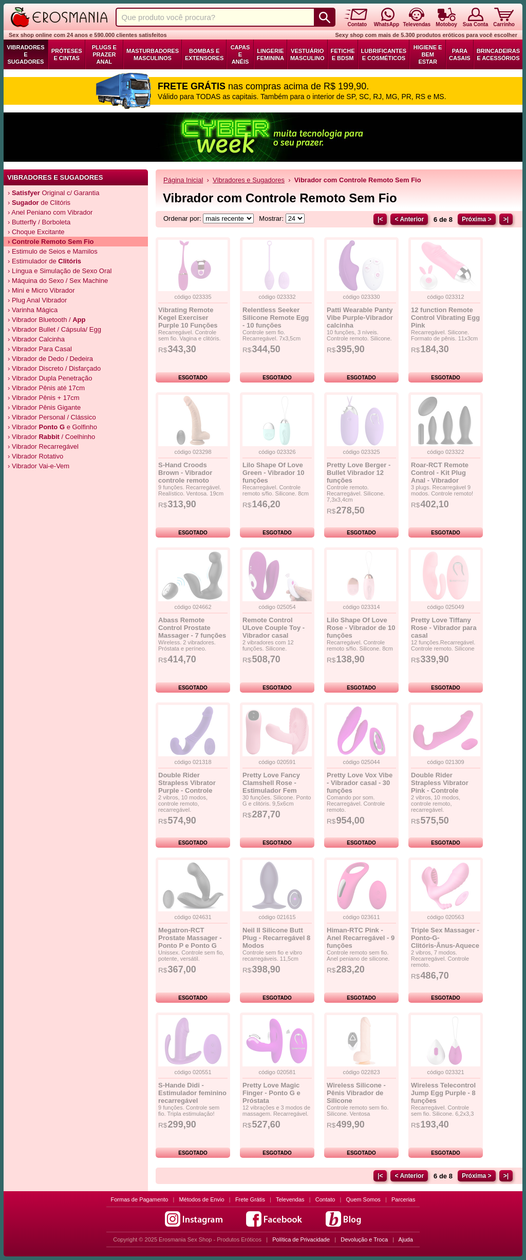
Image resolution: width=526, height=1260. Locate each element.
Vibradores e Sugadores (25, 54)
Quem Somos (363, 1199)
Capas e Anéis (240, 54)
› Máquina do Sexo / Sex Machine (58, 280)
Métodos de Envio (201, 1199)
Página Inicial (183, 180)
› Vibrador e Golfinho (52, 427)
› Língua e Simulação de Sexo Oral (59, 271)
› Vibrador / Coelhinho (51, 437)
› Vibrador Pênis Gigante (44, 407)
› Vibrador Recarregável (43, 446)
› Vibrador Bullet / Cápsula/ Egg (54, 329)
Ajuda (406, 1239)
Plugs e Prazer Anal (104, 54)
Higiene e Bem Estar (428, 54)
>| (506, 219)
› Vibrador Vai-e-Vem (38, 466)
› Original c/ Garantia (53, 193)
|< (380, 219)
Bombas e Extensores (204, 54)
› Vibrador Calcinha (36, 339)
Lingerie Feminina (270, 54)
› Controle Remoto (51, 241)
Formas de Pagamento (139, 1199)
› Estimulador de (44, 261)
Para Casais (460, 54)
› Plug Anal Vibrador (37, 300)
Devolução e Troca (364, 1239)
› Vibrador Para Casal (40, 349)
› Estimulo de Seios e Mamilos (53, 251)
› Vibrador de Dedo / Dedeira (50, 358)
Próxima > (477, 219)
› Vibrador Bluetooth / (47, 319)
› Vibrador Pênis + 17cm (44, 398)
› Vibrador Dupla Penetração (50, 378)
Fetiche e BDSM (343, 54)
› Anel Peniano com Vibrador (50, 212)
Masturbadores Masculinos (152, 54)
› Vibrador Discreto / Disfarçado (54, 368)
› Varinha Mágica (33, 310)
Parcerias (403, 1199)
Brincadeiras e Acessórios (498, 54)
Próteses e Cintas (66, 54)
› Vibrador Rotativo (35, 456)
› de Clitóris (39, 202)
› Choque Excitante (36, 232)
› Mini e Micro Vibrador (41, 290)
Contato (325, 1199)
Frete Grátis (250, 1199)
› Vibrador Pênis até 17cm (46, 388)
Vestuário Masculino (307, 54)
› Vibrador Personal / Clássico (52, 417)
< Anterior (409, 219)
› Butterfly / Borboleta (39, 222)
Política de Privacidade (301, 1239)
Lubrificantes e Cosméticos (384, 54)
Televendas (290, 1199)
